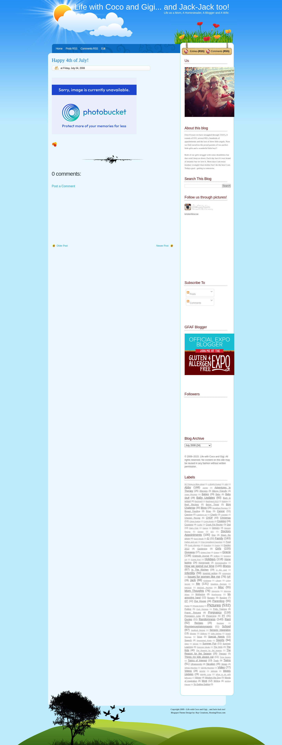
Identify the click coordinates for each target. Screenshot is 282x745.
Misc (221, 587)
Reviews (220, 623)
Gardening (202, 549)
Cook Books (209, 521)
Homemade (204, 563)
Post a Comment (63, 186)
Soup (199, 637)
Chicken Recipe (192, 518)
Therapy (223, 653)
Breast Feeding (192, 511)
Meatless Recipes (219, 584)
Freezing (207, 545)
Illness (227, 566)
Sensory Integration (220, 630)
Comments (216, 51)
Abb (226, 484)
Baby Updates (205, 497)
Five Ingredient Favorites (211, 542)
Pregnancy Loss (193, 616)
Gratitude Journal (200, 556)
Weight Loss (205, 674)
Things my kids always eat (199, 657)
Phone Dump (198, 606)
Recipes (198, 623)
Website (214, 671)
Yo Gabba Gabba (201, 684)
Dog (213, 535)
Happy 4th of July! (70, 60)
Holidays (210, 559)
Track (216, 660)
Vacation (210, 664)
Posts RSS (71, 48)
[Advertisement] (81, 216)
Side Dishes (216, 633)
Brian (208, 511)
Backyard (199, 501)
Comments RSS (89, 48)
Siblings (203, 633)
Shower (193, 633)
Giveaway (190, 552)
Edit (103, 48)
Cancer (221, 511)
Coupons (189, 524)
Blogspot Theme (178, 712)
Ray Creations (202, 712)
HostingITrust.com (217, 712)
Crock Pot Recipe (214, 524)
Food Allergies (194, 545)
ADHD (205, 488)
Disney (200, 531)
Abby (188, 487)
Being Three (212, 504)
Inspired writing (210, 573)
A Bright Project (214, 484)
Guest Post (196, 559)
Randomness (207, 619)
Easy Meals (199, 539)
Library (218, 580)
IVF (229, 576)
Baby (217, 494)
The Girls (218, 647)
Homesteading (221, 563)
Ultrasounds (196, 664)
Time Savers (225, 657)
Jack (193, 580)
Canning (189, 514)
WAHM (202, 671)
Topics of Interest (197, 660)
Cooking (221, 521)
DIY (212, 531)
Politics (188, 609)
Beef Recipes (192, 504)
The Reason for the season (209, 650)
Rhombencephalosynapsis (198, 626)
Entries (193, 51)
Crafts (199, 525)
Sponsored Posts (204, 640)
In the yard (221, 570)
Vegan (224, 664)
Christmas (225, 518)
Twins (227, 660)
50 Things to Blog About (195, 484)
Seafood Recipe (198, 630)
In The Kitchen (199, 569)
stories (195, 644)
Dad (229, 524)
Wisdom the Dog (213, 677)
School (226, 626)
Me (198, 583)
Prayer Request (193, 612)
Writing (217, 681)
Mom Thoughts (194, 590)
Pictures (214, 605)
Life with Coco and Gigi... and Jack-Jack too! (151, 7)
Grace (216, 552)
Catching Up (201, 515)
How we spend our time (199, 566)
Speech (188, 640)
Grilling (217, 556)
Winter (198, 677)
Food (228, 542)
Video (221, 667)
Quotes (188, 619)
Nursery (211, 597)
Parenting (218, 601)
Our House (200, 601)
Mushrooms (216, 594)
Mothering (200, 594)
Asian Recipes (191, 494)
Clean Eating (194, 521)
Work (204, 681)
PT (223, 616)
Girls (218, 548)
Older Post (62, 245)
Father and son (191, 542)
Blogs (204, 507)
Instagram (226, 573)
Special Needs (216, 636)
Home (59, 48)
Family (219, 538)
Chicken (224, 515)
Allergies (203, 491)
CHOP (209, 518)
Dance (205, 528)
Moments (215, 591)
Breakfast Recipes (220, 508)
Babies (205, 494)
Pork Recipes (202, 609)
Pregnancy (215, 612)
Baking (225, 501)
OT (186, 601)
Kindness (207, 580)
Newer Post (162, 245)
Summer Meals (203, 647)
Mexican (188, 587)
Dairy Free (194, 528)
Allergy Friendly (219, 491)
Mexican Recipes (205, 587)
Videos (188, 671)
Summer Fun (209, 643)
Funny (217, 545)
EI (208, 538)
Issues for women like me (204, 576)
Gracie (226, 552)
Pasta (187, 606)
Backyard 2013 (212, 501)
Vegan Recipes (191, 668)
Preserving (211, 616)
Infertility (190, 573)
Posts (191, 294)
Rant (228, 619)
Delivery (216, 528)
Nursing (223, 597)
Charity (213, 514)
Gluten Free (205, 552)
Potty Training (220, 609)
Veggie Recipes (207, 668)
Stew (187, 644)
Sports (220, 640)
